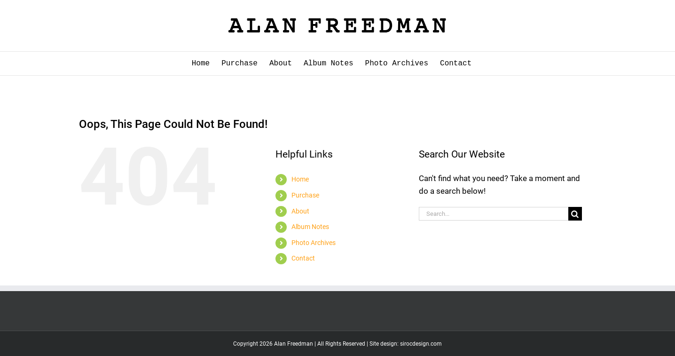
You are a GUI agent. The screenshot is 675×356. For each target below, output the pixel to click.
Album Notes (310, 226)
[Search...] (493, 214)
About (300, 211)
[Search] (575, 214)
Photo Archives (313, 242)
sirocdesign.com (421, 343)
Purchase (305, 195)
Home (300, 179)
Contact (303, 258)
